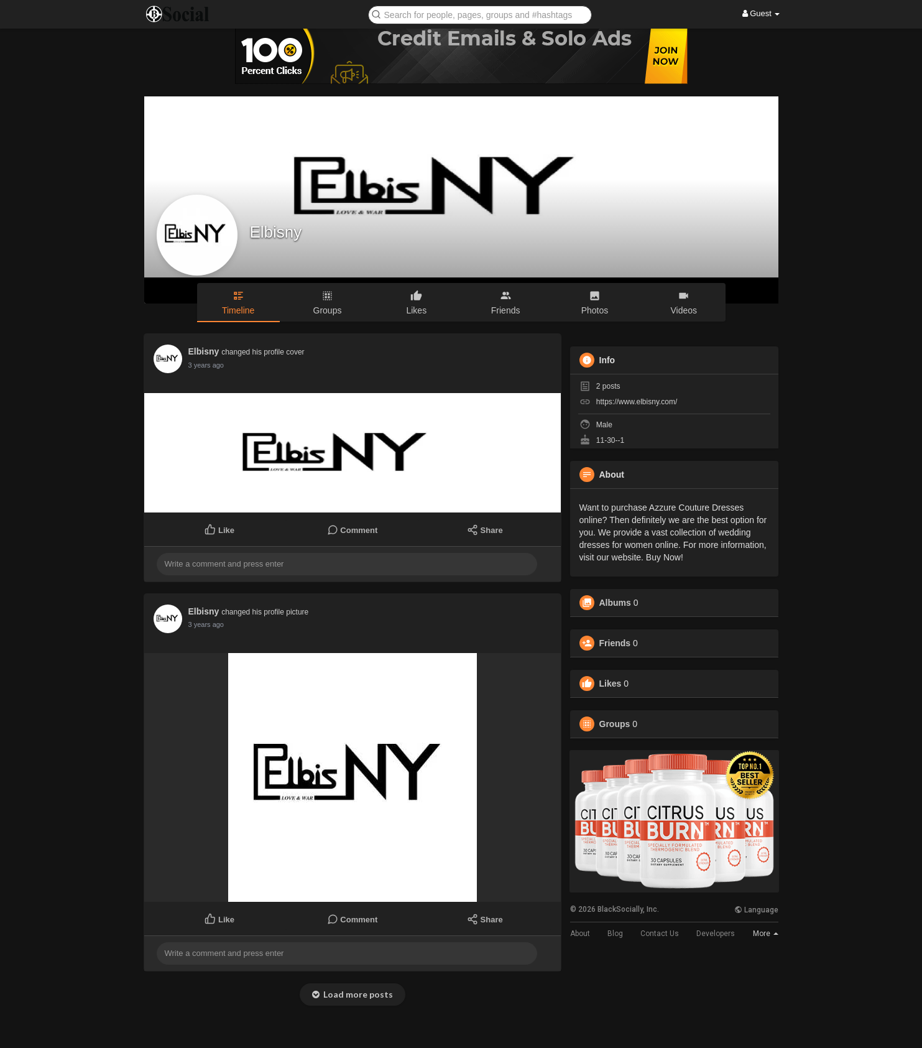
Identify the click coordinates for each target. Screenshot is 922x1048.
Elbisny (276, 232)
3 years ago (206, 365)
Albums (615, 603)
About (580, 933)
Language (756, 910)
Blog (615, 933)
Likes (610, 684)
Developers (715, 933)
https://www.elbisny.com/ (637, 401)
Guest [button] (761, 13)
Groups (614, 724)
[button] (480, 14)
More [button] (765, 933)
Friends (615, 643)
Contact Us (659, 933)
